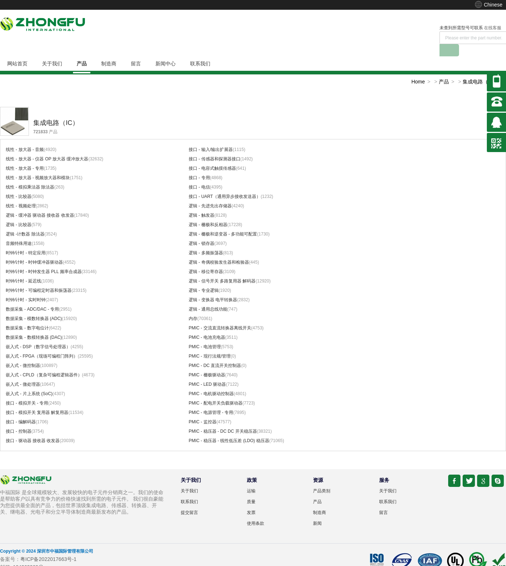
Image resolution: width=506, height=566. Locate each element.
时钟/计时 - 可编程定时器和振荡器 (39, 278)
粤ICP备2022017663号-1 (48, 547)
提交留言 (189, 500)
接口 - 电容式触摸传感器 (212, 156)
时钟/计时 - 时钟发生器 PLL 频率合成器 (44, 259)
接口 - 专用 (199, 165)
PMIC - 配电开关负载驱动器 (216, 390)
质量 (251, 489)
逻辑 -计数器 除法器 (25, 221)
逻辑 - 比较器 (18, 212)
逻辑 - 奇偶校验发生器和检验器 (219, 249)
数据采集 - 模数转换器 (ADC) (34, 306)
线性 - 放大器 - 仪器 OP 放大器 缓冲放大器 (47, 146)
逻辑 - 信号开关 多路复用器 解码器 (222, 268)
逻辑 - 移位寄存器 (206, 259)
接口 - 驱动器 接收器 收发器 (33, 428)
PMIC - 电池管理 (205, 334)
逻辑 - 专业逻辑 (204, 278)
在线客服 (381, 27)
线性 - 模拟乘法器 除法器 (30, 174)
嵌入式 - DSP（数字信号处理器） (38, 334)
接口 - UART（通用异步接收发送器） (225, 184)
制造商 (108, 51)
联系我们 (200, 51)
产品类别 (321, 478)
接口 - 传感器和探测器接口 (214, 146)
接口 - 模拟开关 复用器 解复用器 (37, 400)
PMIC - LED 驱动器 (207, 372)
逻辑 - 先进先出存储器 (210, 193)
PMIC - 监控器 (202, 409)
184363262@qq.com (36, 555)
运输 (251, 478)
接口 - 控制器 (18, 419)
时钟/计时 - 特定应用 (26, 240)
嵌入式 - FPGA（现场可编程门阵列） (42, 343)
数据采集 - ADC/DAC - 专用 (32, 296)
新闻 (317, 511)
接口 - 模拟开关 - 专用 (27, 390)
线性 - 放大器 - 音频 (25, 137)
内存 (193, 306)
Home (418, 69)
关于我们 (52, 51)
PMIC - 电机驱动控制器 (211, 381)
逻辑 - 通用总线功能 (208, 296)
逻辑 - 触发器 (201, 203)
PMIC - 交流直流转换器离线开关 (220, 315)
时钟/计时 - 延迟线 (23, 268)
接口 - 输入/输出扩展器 (211, 137)
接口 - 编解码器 (21, 409)
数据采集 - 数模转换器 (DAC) (34, 325)
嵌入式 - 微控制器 (23, 353)
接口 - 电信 (199, 174)
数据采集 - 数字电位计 (27, 315)
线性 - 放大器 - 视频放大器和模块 (38, 165)
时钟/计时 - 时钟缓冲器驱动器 (34, 249)
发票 (251, 500)
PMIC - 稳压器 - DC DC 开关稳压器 (223, 419)
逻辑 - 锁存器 (201, 231)
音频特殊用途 (19, 231)
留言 (136, 51)
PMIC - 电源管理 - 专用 (211, 400)
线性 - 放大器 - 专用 (25, 156)
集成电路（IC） (480, 69)
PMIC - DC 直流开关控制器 (215, 353)
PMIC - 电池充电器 (207, 325)
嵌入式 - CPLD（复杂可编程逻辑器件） (44, 362)
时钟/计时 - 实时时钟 (26, 287)
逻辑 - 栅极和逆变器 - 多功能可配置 (223, 221)
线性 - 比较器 (18, 184)
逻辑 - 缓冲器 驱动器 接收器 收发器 (40, 203)
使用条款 (255, 511)
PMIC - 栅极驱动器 (207, 362)
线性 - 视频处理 (21, 193)
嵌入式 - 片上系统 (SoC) (29, 381)
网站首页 (17, 51)
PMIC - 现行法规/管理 (210, 343)
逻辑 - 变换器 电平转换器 (213, 287)
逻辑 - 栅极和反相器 (208, 212)
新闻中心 (165, 51)
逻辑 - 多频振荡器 (206, 240)
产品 (82, 51)
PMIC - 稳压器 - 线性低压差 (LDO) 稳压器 (229, 428)
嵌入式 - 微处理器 (23, 372)
